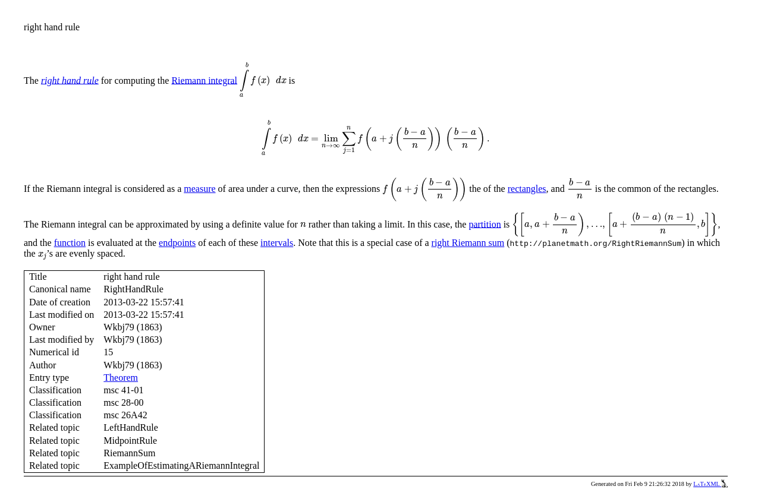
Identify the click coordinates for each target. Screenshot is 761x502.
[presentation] (263, 80)
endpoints (177, 243)
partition (484, 224)
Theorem (120, 377)
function (70, 243)
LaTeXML (710, 484)
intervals (276, 243)
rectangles (527, 189)
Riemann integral (204, 80)
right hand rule (70, 80)
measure (199, 189)
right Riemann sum (468, 243)
